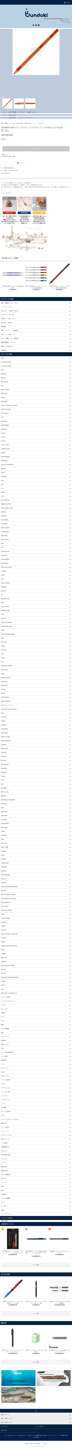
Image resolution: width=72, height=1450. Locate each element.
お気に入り (21, 163)
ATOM (37, 1437)
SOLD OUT (36, 149)
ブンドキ (30, 1446)
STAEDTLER (12, 115)
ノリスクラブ (28, 117)
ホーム (4, 112)
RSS (34, 1437)
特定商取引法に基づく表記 (8, 156)
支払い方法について (12, 1435)
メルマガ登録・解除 (63, 1435)
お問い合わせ (4, 1430)
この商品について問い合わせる (9, 170)
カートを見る (40, 1426)
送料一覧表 (4, 1221)
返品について (5, 154)
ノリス (20, 117)
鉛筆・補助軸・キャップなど (17, 112)
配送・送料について (22, 1435)
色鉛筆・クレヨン (32, 112)
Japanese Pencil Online (38, 1446)
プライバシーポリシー (52, 1435)
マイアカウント (4, 1426)
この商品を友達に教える (7, 168)
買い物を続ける (5, 173)
